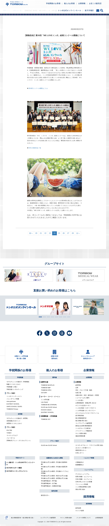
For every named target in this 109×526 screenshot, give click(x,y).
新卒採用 (78, 509)
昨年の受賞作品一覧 (35, 148)
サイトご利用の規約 (66, 519)
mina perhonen (11, 403)
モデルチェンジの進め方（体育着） (18, 419)
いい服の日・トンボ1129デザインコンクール (20, 465)
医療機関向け (79, 466)
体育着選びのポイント (13, 422)
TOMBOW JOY (45, 420)
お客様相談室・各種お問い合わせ (85, 404)
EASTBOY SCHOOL (13, 405)
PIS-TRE (9, 432)
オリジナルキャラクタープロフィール (87, 414)
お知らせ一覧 (17, 10)
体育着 (20, 415)
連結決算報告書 (80, 437)
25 (59, 233)
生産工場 (78, 394)
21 (41, 233)
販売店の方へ (45, 496)
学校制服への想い (12, 388)
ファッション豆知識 (81, 485)
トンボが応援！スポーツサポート (85, 409)
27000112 (6, 519)
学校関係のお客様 (20, 371)
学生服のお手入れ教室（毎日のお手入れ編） (55, 477)
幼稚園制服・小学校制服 (49, 417)
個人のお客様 (54, 371)
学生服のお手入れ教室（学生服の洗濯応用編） (54, 469)
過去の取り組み (80, 490)
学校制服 (20, 379)
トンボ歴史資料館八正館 (83, 488)
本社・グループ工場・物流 (83, 391)
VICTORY (44, 394)
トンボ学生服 (45, 401)
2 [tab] (44, 317)
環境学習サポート (81, 451)
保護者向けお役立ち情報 (54, 459)
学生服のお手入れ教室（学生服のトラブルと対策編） (55, 473)
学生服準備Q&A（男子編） (49, 482)
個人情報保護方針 (81, 419)
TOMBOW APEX (46, 391)
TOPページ (6, 10)
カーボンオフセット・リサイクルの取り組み (89, 446)
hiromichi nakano (46, 411)
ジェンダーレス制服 (13, 400)
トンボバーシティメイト (14, 397)
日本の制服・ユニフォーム (83, 480)
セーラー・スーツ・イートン (50, 398)
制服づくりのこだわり (13, 385)
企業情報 (88, 371)
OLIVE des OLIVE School (49, 408)
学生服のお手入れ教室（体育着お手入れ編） (55, 479)
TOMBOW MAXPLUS (47, 386)
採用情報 (88, 498)
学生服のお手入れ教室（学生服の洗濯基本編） (54, 464)
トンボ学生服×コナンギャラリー (85, 412)
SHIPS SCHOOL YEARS (14, 408)
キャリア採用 (79, 512)
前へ (31, 233)
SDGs (89, 442)
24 (54, 233)
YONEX (9, 434)
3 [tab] (48, 317)
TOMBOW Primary (12, 410)
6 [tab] (60, 317)
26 (64, 233)
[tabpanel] (54, 307)
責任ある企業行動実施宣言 (83, 427)
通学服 (54, 379)
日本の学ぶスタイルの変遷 (83, 483)
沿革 (76, 389)
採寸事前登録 (79, 417)
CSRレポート (79, 454)
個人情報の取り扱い (81, 422)
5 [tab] (56, 317)
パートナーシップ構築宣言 (83, 432)
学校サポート (20, 459)
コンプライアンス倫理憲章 (83, 424)
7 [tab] (64, 317)
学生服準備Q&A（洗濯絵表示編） (51, 487)
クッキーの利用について (84, 519)
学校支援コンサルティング (15, 391)
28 (73, 233)
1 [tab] (40, 317)
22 (45, 233)
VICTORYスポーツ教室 (14, 469)
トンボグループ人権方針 (83, 429)
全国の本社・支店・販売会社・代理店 (87, 396)
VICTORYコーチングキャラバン (17, 472)
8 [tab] (68, 317)
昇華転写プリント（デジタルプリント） (19, 442)
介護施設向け (79, 463)
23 (50, 233)
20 (36, 233)
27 (68, 233)
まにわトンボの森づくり (83, 449)
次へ (78, 233)
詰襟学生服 (44, 383)
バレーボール (11, 439)
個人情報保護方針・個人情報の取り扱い (22, 519)
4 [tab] (52, 317)
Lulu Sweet (44, 403)
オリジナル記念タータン (83, 407)
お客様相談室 (99, 519)
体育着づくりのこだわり (14, 425)
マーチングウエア (12, 437)
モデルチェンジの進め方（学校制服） (18, 383)
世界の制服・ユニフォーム (83, 478)
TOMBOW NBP (46, 389)
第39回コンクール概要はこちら (38, 88)
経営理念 (78, 386)
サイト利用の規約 (81, 434)
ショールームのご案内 (82, 399)
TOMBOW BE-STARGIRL (49, 406)
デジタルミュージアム (82, 475)
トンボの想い (79, 402)
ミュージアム (88, 471)
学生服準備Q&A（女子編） (49, 485)
